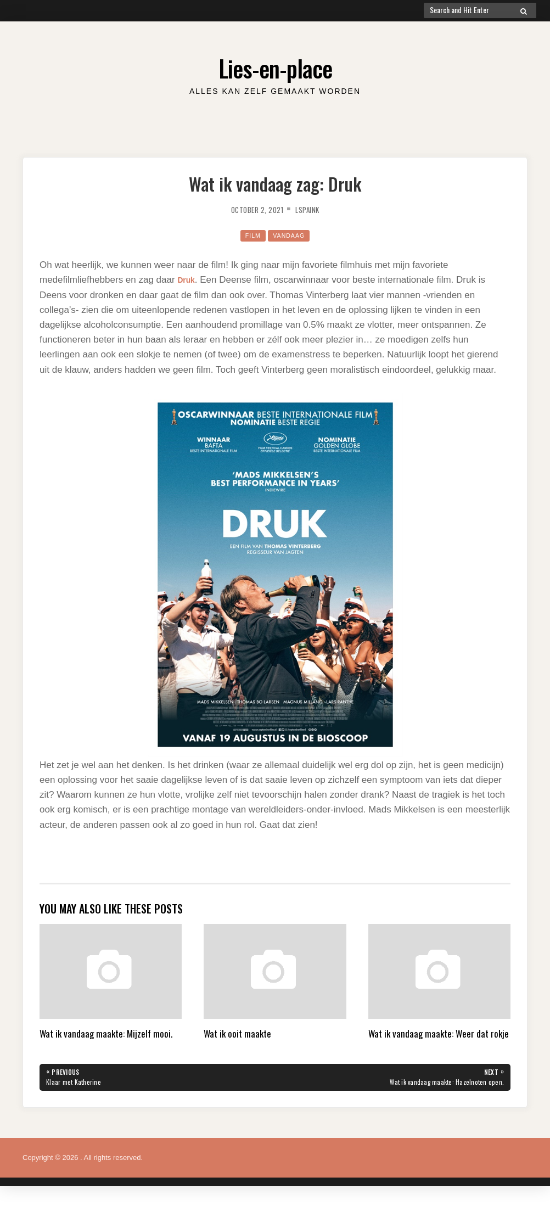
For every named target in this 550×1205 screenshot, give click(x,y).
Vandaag (290, 235)
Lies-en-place (275, 65)
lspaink (313, 209)
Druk (188, 279)
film (249, 235)
